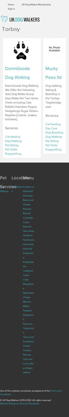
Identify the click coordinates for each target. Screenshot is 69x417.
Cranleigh (28, 217)
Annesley (28, 195)
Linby (26, 279)
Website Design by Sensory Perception (19, 403)
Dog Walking (13, 141)
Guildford (27, 235)
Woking (27, 354)
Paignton (27, 310)
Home (11, 4)
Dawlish (27, 226)
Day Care (51, 128)
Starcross (28, 323)
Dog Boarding (54, 132)
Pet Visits (11, 149)
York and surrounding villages (28, 364)
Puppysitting (13, 154)
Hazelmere (28, 239)
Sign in (11, 8)
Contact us (28, 186)
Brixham (27, 208)
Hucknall (27, 248)
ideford (26, 372)
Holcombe (28, 244)
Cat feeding (12, 137)
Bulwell (27, 213)
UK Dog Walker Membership (36, 4)
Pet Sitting (11, 145)
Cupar (26, 222)
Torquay (27, 350)
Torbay (26, 345)
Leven (26, 275)
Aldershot (28, 191)
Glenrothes (28, 231)
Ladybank (28, 270)
